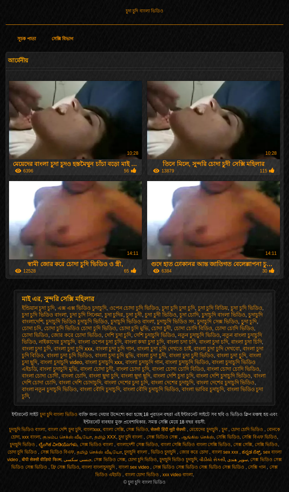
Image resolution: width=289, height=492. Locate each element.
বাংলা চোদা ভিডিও (142, 474)
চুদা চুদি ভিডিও (246, 308)
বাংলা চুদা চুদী (151, 355)
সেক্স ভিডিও (137, 429)
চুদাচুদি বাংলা (136, 452)
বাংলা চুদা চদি (213, 342)
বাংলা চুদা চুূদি (231, 355)
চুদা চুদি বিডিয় (213, 308)
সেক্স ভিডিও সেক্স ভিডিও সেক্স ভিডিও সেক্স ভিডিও (199, 467)
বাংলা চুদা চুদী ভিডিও (191, 355)
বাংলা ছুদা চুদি (103, 376)
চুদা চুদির (114, 315)
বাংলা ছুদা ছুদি (135, 376)
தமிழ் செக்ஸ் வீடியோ (99, 452)
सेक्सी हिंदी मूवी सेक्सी (169, 429)
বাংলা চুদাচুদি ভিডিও (187, 362)
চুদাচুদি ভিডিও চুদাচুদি (178, 459)
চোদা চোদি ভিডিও (234, 328)
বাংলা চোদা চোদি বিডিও (178, 369)
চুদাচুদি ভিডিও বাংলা (132, 321)
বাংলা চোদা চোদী (40, 376)
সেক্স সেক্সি (242, 444)
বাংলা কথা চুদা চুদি (144, 342)
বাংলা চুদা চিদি (246, 342)
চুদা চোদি (189, 315)
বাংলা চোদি (73, 376)
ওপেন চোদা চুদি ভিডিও (134, 308)
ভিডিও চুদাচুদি (164, 452)
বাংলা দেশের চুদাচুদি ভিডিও (225, 382)
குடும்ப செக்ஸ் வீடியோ (67, 437)
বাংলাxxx (92, 429)
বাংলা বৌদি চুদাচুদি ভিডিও (151, 389)
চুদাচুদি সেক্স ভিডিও (217, 321)
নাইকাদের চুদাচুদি (57, 342)
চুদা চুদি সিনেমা (86, 315)
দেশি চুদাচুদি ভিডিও (154, 335)
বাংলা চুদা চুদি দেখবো (217, 349)
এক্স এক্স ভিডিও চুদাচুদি (82, 308)
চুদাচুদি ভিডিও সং (175, 321)
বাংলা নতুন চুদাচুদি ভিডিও (49, 389)
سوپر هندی (237, 459)
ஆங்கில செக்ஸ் (197, 437)
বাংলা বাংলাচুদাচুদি (99, 467)
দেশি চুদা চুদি (118, 335)
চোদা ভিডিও (35, 335)
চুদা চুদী (134, 315)
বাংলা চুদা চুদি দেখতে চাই (164, 349)
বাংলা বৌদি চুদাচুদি (100, 389)
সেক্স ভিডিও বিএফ (58, 452)
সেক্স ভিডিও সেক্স (162, 437)
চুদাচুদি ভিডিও (23, 444)
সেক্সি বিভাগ (62, 38)
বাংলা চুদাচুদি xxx (103, 362)
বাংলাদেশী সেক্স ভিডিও (137, 444)
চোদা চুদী (161, 328)
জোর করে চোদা (194, 452)
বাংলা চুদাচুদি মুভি (58, 369)
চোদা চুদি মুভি (134, 328)
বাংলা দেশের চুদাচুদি (172, 382)
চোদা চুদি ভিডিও (23, 452)
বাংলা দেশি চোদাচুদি (80, 382)
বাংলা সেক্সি (113, 429)
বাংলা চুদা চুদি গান (115, 349)
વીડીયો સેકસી (212, 459)
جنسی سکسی (77, 459)
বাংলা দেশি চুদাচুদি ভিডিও (223, 376)
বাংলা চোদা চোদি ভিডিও (233, 369)
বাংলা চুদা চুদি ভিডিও (69, 355)
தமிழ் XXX (105, 437)
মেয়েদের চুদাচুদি (204, 429)
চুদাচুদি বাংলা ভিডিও (223, 315)
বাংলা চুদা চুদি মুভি (114, 355)
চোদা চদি (31, 328)
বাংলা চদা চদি (181, 342)
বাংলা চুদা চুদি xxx (73, 349)
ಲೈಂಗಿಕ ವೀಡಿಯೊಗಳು (58, 444)
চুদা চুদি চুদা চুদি (178, 308)
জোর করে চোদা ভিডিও (76, 335)
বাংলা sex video (134, 467)
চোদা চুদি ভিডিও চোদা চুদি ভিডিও (80, 328)
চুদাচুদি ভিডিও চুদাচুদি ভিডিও (77, 321)
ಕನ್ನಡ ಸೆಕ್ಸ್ (251, 452)
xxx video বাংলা (178, 474)
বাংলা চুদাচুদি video (61, 362)
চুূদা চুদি (249, 321)
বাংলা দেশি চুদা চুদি (173, 376)
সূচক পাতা (26, 38)
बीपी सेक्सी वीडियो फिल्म (41, 459)
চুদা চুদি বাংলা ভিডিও (144, 11)
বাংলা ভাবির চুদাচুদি (203, 389)
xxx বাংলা (31, 437)
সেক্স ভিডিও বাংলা (97, 444)
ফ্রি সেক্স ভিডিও (65, 467)
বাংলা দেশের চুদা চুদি (126, 382)
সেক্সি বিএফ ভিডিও (259, 437)
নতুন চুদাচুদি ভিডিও (199, 335)
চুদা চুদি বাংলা (131, 437)
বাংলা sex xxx (226, 452)
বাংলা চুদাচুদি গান (144, 362)
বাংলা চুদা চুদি (36, 349)
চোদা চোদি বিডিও (193, 328)
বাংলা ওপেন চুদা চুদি (100, 342)
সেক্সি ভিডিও (227, 437)
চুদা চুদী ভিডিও (160, 315)
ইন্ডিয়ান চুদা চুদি (38, 308)
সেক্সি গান (257, 467)
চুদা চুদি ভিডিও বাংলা (44, 315)
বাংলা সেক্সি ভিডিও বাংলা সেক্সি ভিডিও (196, 444)
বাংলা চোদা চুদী (96, 369)
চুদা (225, 429)
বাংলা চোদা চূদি (132, 369)
